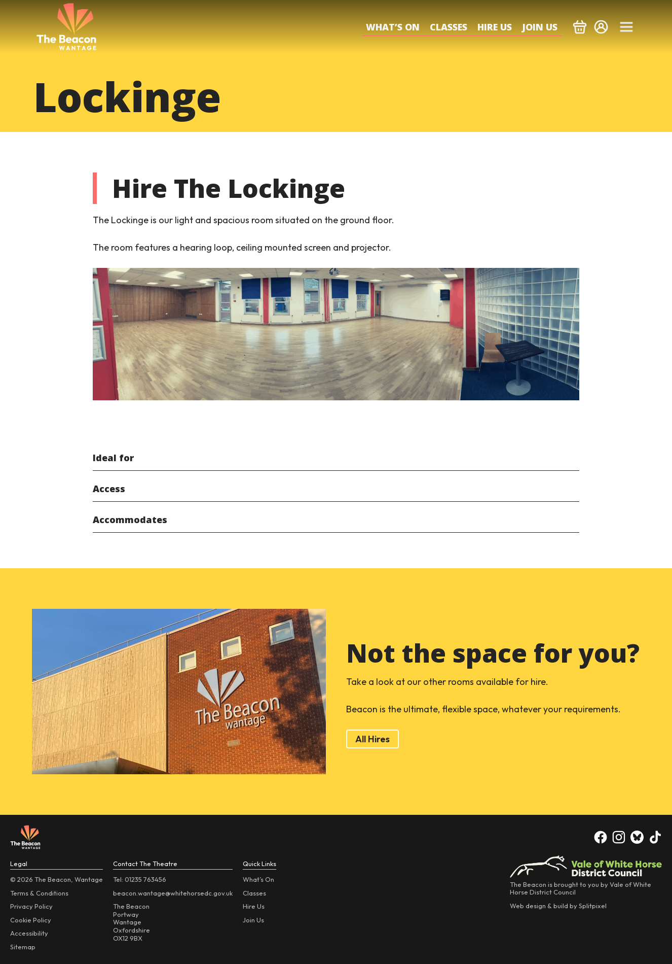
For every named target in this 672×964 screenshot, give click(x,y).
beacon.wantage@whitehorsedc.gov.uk (173, 893)
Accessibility (29, 933)
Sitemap (22, 947)
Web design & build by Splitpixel (558, 906)
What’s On (393, 27)
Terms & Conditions (39, 893)
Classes (448, 27)
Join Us (539, 27)
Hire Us (494, 27)
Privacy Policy (31, 906)
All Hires (372, 739)
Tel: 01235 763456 (139, 879)
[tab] (336, 458)
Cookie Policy (30, 920)
